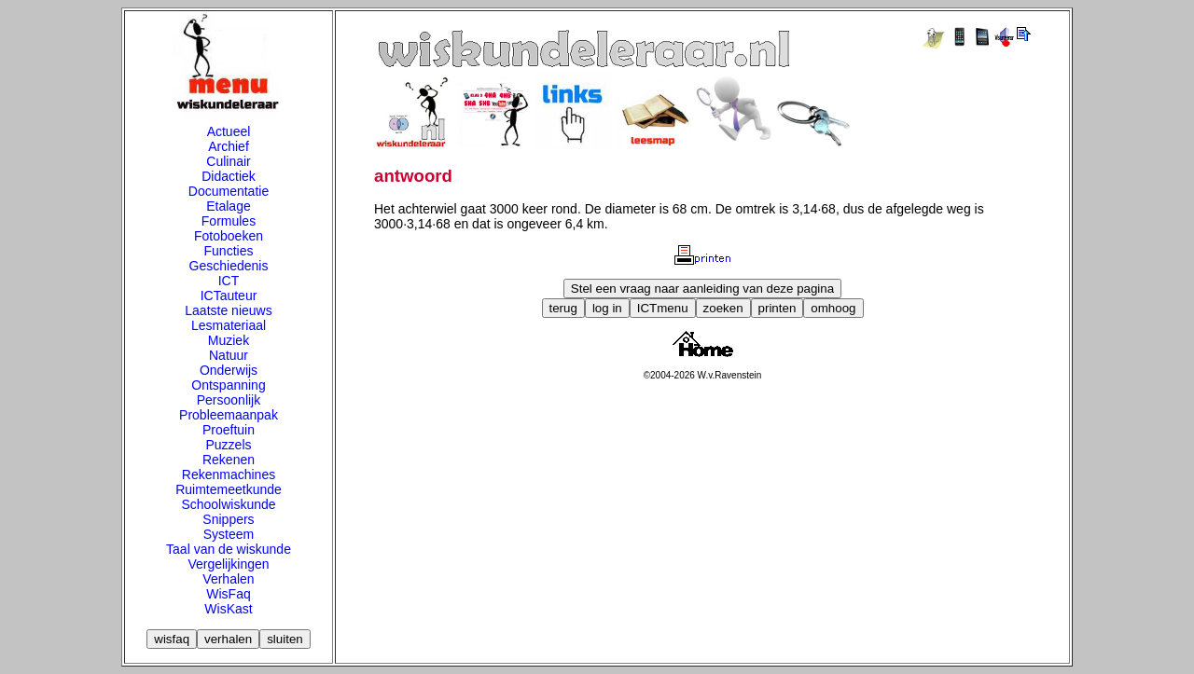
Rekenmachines (228, 474)
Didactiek (228, 176)
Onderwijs (228, 370)
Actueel (229, 131)
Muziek (228, 340)
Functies (229, 250)
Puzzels (228, 444)
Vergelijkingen (228, 564)
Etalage (228, 206)
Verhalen (228, 578)
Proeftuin (228, 429)
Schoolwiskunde (228, 504)
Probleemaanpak (228, 414)
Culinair (228, 161)
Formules (228, 220)
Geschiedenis (229, 265)
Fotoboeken (228, 235)
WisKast (228, 608)
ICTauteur (229, 295)
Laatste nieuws (228, 310)
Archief (228, 146)
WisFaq (228, 593)
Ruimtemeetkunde (228, 489)
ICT (229, 280)
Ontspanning (228, 385)
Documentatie (228, 191)
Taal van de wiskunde (228, 549)
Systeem (228, 534)
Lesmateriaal (228, 325)
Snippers (228, 519)
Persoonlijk (228, 399)
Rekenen (228, 459)
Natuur (228, 355)
